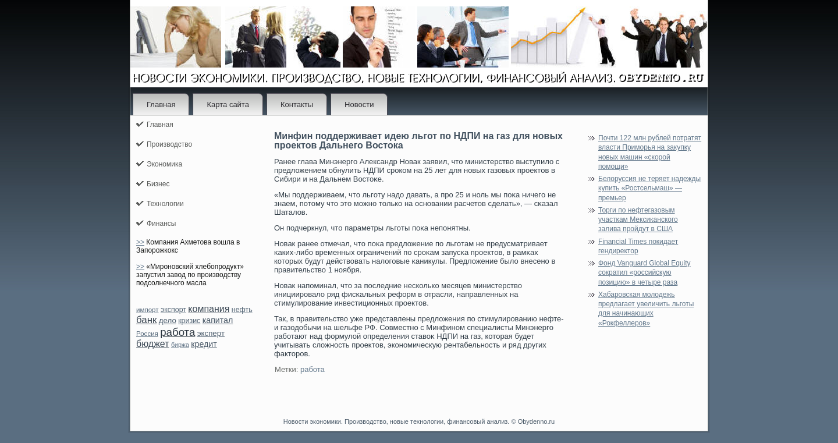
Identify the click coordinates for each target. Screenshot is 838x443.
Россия (147, 333)
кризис (189, 321)
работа (177, 332)
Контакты (296, 104)
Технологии (165, 204)
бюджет (152, 344)
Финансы (161, 223)
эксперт (211, 333)
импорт (147, 309)
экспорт (173, 310)
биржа (180, 344)
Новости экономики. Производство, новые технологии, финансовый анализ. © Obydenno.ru (419, 421)
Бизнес (158, 184)
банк (146, 319)
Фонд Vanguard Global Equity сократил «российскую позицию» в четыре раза (644, 272)
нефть (242, 310)
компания (208, 309)
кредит (203, 344)
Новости (359, 104)
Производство (169, 144)
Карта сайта (227, 104)
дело (167, 320)
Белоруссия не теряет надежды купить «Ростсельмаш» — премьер (649, 188)
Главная (161, 104)
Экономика (164, 164)
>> (140, 242)
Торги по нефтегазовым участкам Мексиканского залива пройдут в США (638, 219)
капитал (218, 320)
